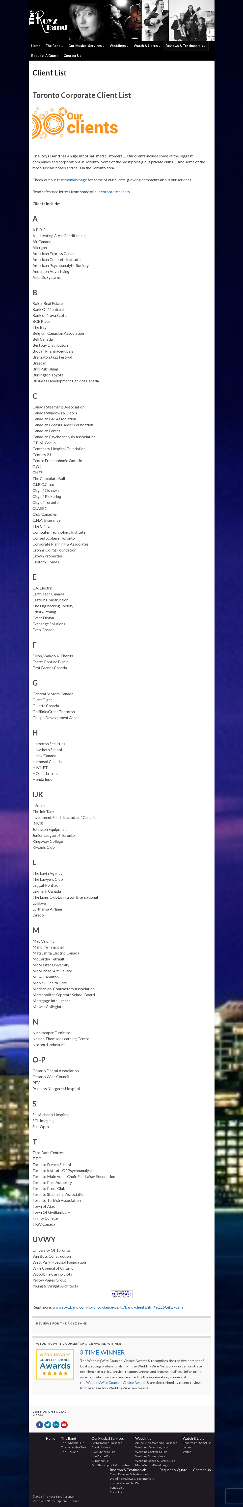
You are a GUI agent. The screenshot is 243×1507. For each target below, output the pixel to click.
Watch (187, 1452)
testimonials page (72, 179)
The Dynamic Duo (72, 1443)
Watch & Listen (147, 46)
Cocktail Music (101, 1447)
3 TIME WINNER (102, 1352)
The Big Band (69, 1452)
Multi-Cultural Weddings (151, 1465)
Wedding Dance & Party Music (155, 1461)
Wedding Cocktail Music (151, 1452)
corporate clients (115, 191)
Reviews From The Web (125, 1483)
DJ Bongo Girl (100, 1461)
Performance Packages (106, 1443)
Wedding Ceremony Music (153, 1447)
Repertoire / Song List (197, 1443)
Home (35, 46)
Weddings (119, 46)
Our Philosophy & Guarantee (110, 1465)
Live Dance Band (102, 1456)
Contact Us (72, 56)
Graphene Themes (66, 1501)
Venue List (117, 1487)
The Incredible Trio (73, 1447)
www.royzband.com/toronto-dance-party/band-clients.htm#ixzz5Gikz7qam (118, 1307)
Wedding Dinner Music (150, 1456)
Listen (187, 1447)
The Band (54, 46)
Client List (116, 1492)
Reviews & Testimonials (186, 46)
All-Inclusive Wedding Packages (156, 1443)
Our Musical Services (86, 46)
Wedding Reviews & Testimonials (132, 1478)
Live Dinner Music (103, 1452)
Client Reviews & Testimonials (130, 1474)
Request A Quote (44, 56)
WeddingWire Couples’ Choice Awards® (118, 1382)
